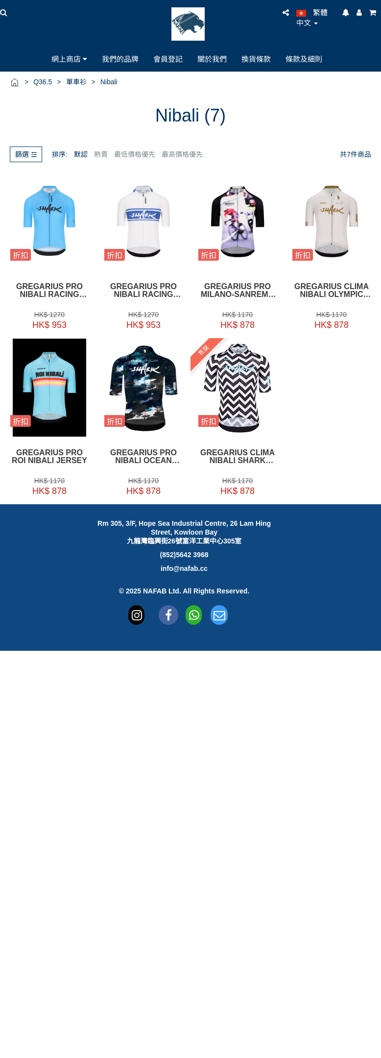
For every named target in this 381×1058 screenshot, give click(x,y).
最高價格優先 (182, 154)
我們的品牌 (120, 59)
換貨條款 (256, 59)
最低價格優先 (134, 154)
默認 (81, 154)
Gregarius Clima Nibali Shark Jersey (237, 457)
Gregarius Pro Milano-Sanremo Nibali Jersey (237, 290)
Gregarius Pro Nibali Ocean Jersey (143, 457)
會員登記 (168, 59)
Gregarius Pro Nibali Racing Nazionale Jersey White (143, 290)
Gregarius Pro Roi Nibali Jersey (49, 457)
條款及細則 (304, 59)
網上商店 (69, 59)
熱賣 (101, 154)
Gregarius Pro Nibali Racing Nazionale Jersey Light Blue (49, 290)
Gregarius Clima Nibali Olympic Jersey (331, 290)
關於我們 (212, 59)
